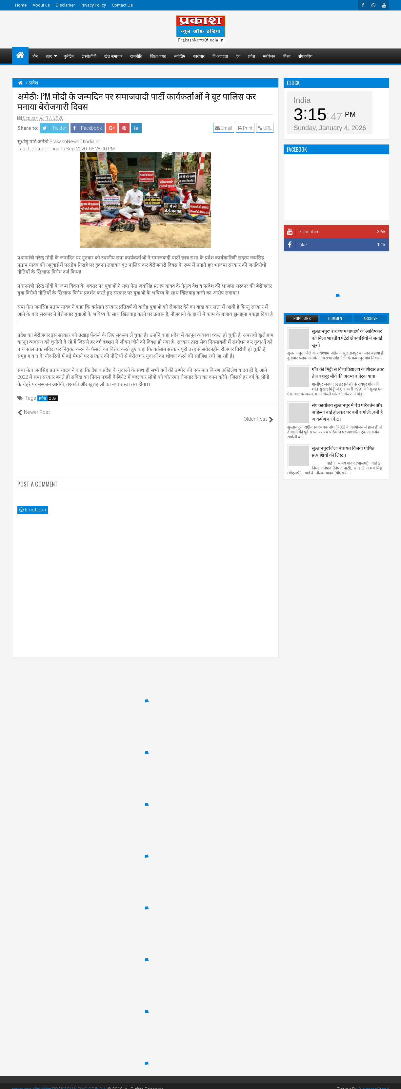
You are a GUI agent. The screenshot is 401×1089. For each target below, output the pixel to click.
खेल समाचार (113, 56)
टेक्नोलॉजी (89, 56)
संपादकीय (305, 56)
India (302, 100)
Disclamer (65, 5)
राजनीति (136, 56)
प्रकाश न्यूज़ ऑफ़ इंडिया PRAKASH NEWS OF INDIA (59, 1082)
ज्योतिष (179, 56)
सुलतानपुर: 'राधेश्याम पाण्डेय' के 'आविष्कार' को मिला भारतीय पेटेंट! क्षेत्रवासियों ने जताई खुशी (347, 337)
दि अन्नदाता (220, 56)
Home (21, 5)
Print (245, 128)
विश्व (287, 56)
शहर (49, 56)
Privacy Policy (93, 5)
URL (264, 128)
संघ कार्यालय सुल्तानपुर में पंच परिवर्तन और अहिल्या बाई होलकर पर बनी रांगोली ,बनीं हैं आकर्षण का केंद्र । (347, 411)
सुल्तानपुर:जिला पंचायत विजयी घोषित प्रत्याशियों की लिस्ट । (343, 451)
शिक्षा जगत (158, 56)
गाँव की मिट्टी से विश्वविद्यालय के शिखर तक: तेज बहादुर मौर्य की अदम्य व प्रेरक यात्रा (348, 372)
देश (238, 56)
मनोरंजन (269, 56)
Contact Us (122, 5)
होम (35, 56)
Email (223, 128)
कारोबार (199, 56)
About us (41, 5)
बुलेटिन (69, 56)
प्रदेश (251, 56)
